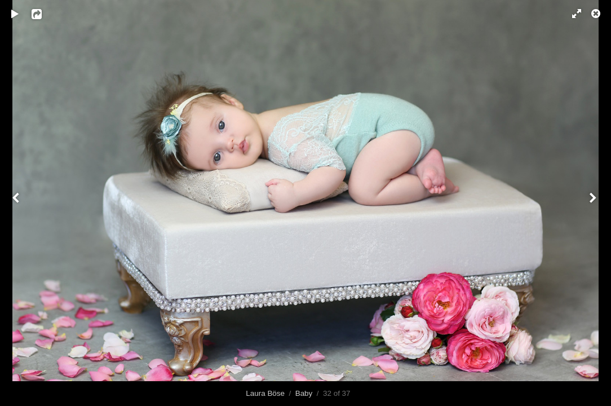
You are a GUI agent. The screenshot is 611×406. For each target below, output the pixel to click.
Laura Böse (265, 393)
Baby (304, 393)
